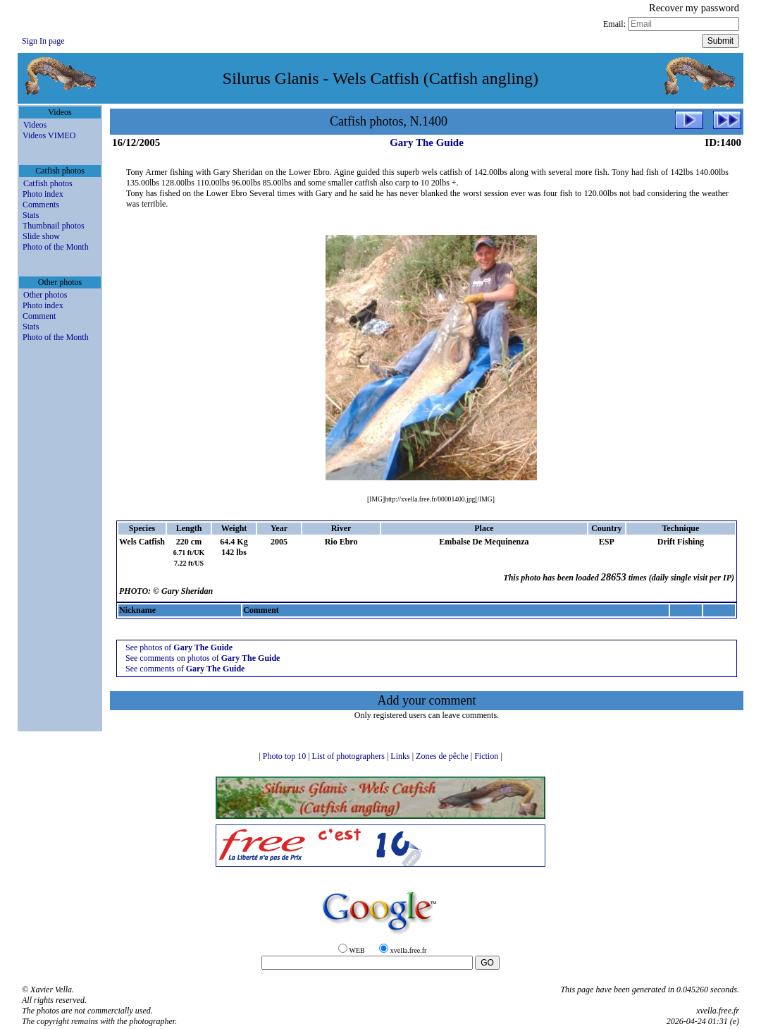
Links (401, 756)
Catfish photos (48, 183)
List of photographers (349, 756)
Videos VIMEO (49, 135)
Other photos (45, 295)
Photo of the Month (56, 247)
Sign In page (43, 41)
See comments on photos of (202, 658)
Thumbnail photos (54, 226)
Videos (35, 125)
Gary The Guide (427, 142)
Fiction (487, 756)
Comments (41, 204)
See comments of (185, 669)
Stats (31, 215)
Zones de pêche (443, 756)
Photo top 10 (285, 756)
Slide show (41, 236)
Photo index (43, 194)
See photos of (179, 647)
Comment (39, 316)
